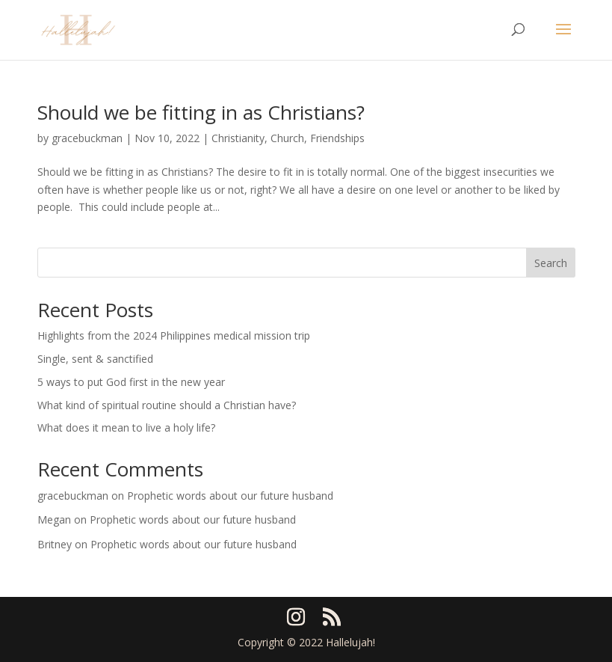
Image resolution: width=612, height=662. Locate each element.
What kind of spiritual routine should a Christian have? (166, 405)
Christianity (238, 138)
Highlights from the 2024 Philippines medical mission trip (173, 335)
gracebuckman (87, 138)
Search (550, 263)
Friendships (337, 138)
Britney (54, 544)
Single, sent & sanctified (95, 359)
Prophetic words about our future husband (230, 495)
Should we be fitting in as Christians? (201, 112)
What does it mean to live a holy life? (126, 427)
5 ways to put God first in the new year (131, 382)
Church (287, 138)
